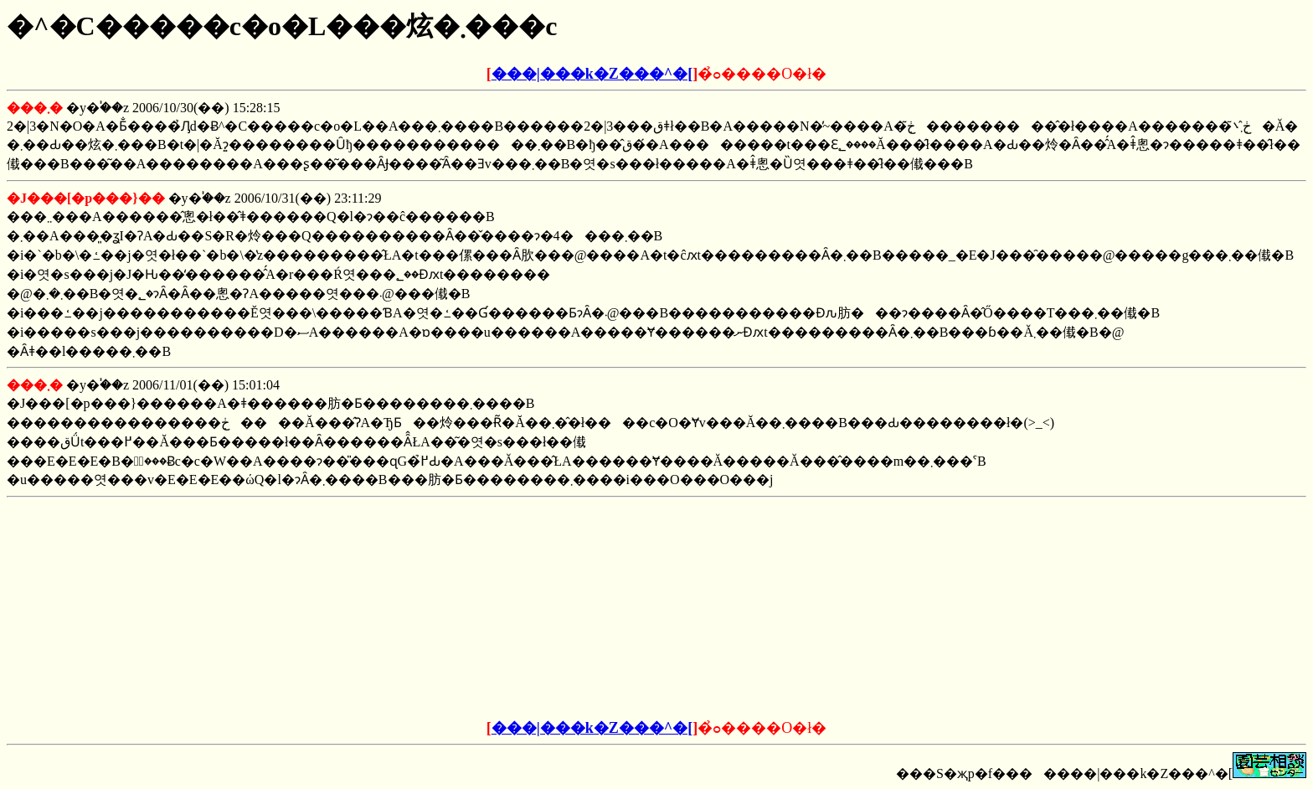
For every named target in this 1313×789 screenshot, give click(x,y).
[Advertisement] (529, 609)
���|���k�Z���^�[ (592, 73)
